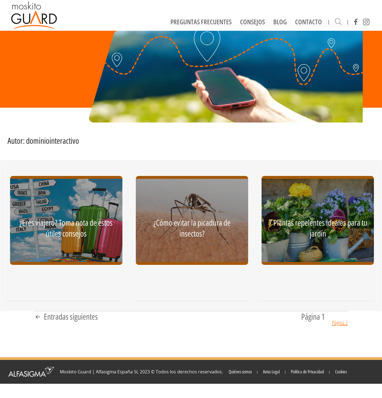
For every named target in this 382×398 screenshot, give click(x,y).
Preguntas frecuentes (201, 21)
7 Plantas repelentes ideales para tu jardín (318, 228)
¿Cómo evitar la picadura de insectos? (192, 228)
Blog (280, 21)
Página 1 (313, 316)
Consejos (252, 21)
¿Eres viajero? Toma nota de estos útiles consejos (66, 228)
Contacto (308, 21)
